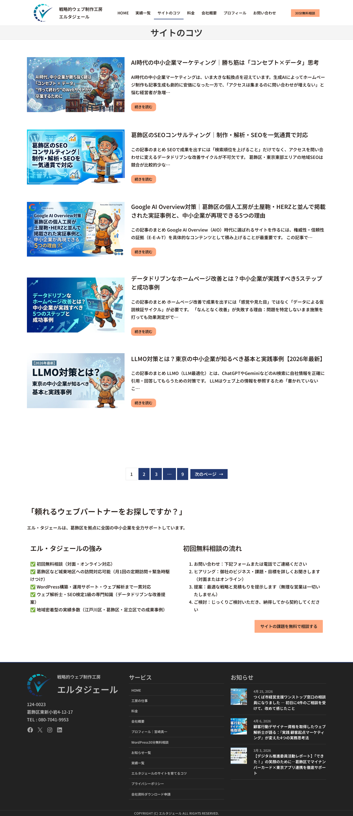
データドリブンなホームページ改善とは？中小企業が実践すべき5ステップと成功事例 (226, 282)
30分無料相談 (305, 13)
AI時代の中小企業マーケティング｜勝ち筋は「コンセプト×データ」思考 (225, 62)
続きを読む (144, 107)
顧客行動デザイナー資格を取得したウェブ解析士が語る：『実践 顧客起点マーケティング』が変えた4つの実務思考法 (289, 732)
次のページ (209, 474)
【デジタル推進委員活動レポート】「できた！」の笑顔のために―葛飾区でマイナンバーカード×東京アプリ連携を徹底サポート (289, 764)
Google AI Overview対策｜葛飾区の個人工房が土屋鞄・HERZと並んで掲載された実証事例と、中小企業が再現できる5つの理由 (228, 210)
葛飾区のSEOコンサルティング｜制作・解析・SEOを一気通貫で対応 (219, 134)
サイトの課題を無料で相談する (286, 626)
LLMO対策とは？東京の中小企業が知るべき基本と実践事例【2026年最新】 (228, 358)
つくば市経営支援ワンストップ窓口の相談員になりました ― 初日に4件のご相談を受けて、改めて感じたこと (289, 702)
